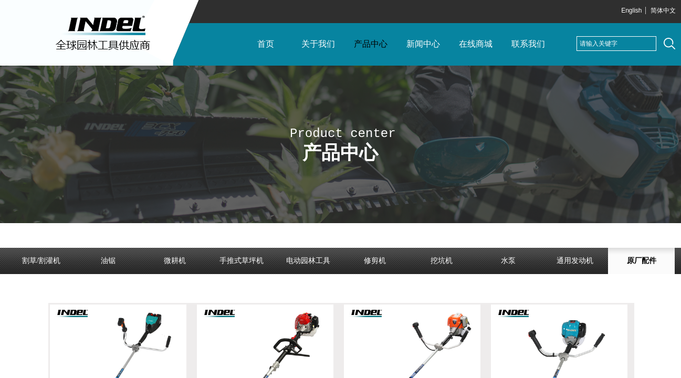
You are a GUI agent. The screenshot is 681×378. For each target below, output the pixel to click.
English (631, 10)
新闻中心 (423, 43)
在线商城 (476, 43)
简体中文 (663, 10)
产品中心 (370, 43)
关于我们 (318, 43)
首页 (265, 43)
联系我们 (528, 43)
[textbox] (616, 43)
